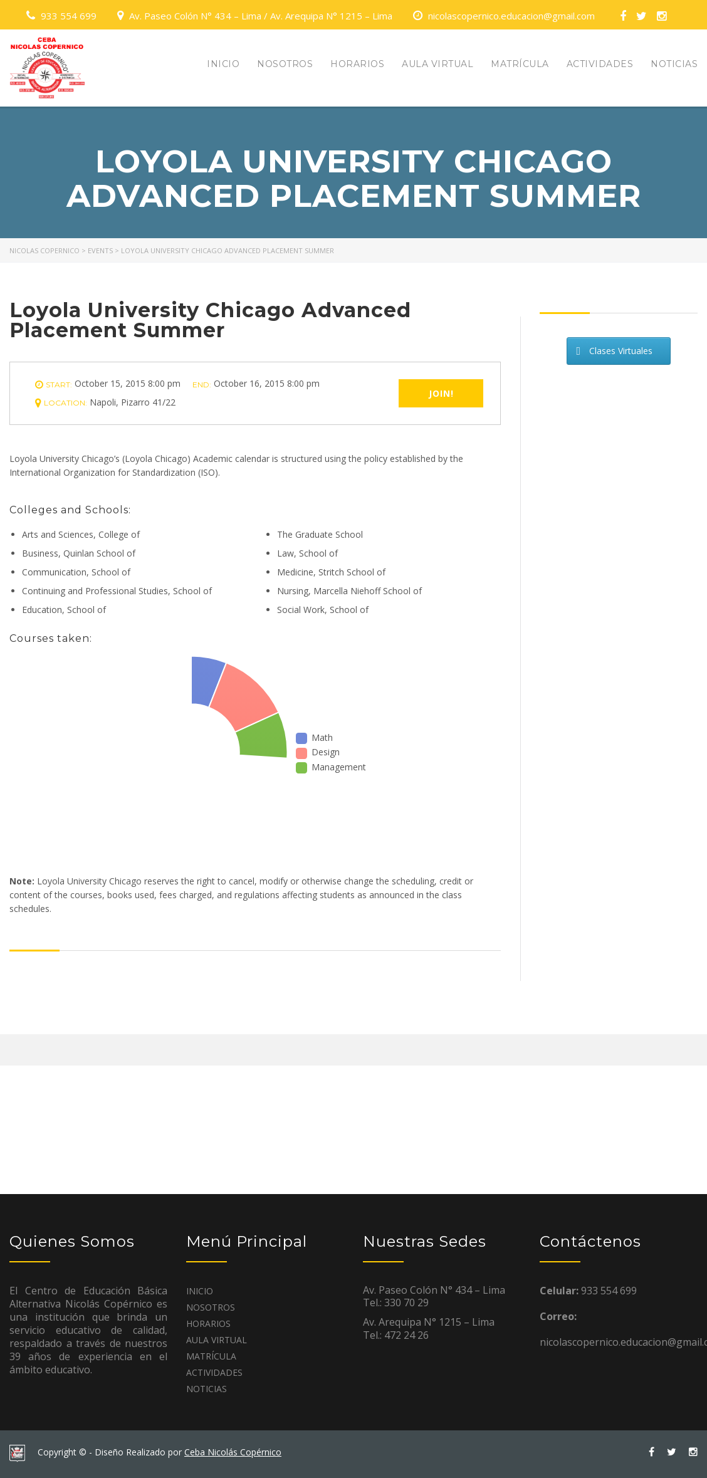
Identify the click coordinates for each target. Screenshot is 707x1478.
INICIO (223, 64)
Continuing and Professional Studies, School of (117, 591)
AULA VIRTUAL (437, 64)
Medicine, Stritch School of (331, 572)
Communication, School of (76, 572)
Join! (441, 393)
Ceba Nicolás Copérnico (232, 1452)
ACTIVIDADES (600, 64)
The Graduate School (320, 534)
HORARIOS (357, 64)
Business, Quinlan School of (78, 553)
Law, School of (307, 553)
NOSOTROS (285, 64)
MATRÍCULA (520, 64)
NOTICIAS (674, 64)
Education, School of (64, 610)
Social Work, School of (323, 610)
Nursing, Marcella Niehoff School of (349, 591)
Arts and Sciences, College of (81, 534)
